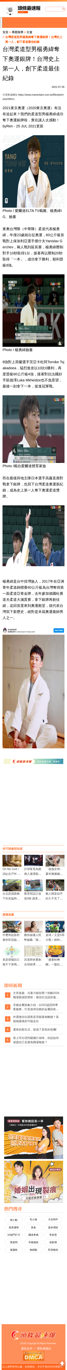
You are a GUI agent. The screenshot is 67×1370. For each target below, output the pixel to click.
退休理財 (53, 1227)
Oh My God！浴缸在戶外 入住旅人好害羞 (11, 873)
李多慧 (53, 1234)
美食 (33, 1227)
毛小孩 (33, 1219)
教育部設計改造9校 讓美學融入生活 (32, 898)
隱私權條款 (44, 1348)
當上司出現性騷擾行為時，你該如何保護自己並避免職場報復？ (36, 1040)
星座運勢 (14, 1227)
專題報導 (17, 32)
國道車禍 (33, 1234)
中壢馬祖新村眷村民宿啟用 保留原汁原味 (11, 939)
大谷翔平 (53, 1219)
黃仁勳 (14, 1220)
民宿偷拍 (53, 1249)
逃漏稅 (14, 1249)
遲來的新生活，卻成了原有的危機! (35, 1029)
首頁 (5, 32)
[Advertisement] (33, 808)
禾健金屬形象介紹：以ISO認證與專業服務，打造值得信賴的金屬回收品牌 (36, 1007)
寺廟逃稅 (33, 1242)
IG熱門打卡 (14, 1234)
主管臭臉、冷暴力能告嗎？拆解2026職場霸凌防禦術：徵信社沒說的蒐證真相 (36, 995)
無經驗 (33, 1249)
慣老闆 (14, 1242)
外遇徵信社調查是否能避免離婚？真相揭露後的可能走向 (36, 1019)
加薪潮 (53, 1242)
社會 (29, 32)
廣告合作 (27, 1348)
